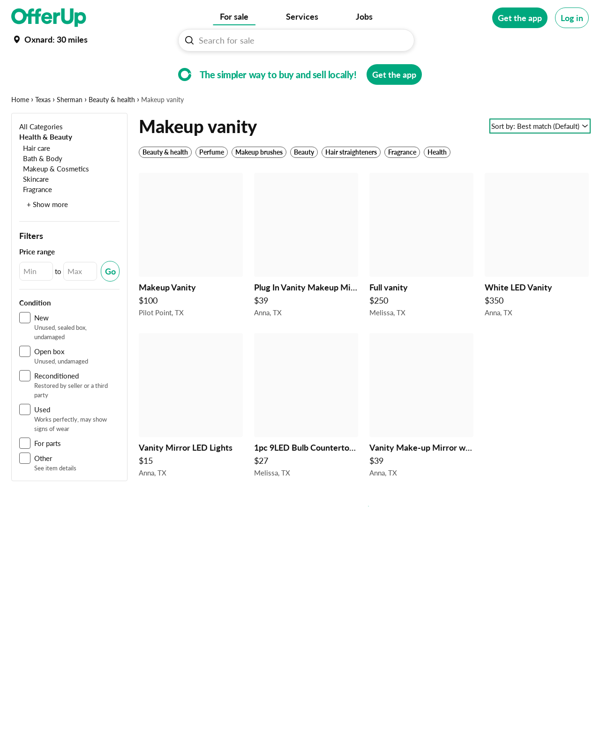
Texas (43, 129)
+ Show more (47, 233)
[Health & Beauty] (45, 165)
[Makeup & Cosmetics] (54, 197)
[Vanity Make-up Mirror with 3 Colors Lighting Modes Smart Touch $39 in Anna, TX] (421, 436)
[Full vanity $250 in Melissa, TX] (421, 276)
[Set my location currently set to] (49, 39)
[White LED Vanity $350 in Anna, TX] (537, 276)
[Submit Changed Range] (110, 300)
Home (20, 129)
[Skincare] (34, 207)
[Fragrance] (35, 218)
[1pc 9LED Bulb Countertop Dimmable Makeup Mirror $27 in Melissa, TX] (306, 436)
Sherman (69, 129)
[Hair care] (34, 176)
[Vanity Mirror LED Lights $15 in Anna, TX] (191, 436)
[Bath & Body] (40, 187)
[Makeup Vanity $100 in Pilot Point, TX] (191, 276)
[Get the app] (520, 17)
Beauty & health (112, 129)
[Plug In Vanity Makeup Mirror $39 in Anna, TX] (306, 276)
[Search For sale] (300, 40)
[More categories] (576, 68)
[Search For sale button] (189, 40)
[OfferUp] (48, 17)
